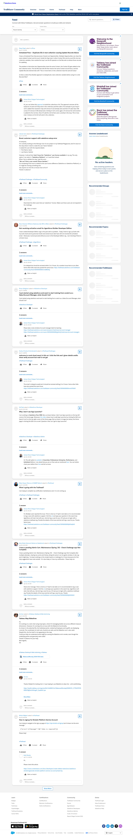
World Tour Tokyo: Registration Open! (46, 14)
